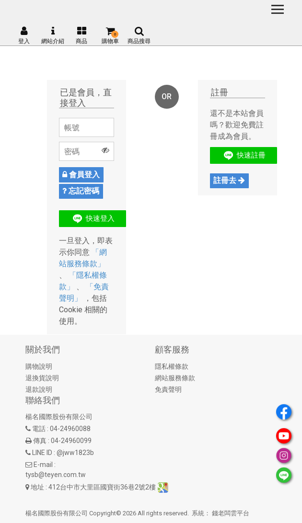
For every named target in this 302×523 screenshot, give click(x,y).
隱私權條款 (171, 366)
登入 (24, 35)
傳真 (39, 440)
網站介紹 (52, 35)
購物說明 (38, 366)
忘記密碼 (80, 190)
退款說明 (38, 389)
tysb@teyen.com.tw (55, 474)
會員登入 (81, 174)
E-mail (43, 464)
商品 (81, 35)
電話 (39, 428)
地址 (37, 487)
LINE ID (42, 452)
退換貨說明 (42, 378)
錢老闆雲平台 (230, 513)
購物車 (110, 35)
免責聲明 (168, 389)
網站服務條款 (175, 378)
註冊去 (229, 180)
